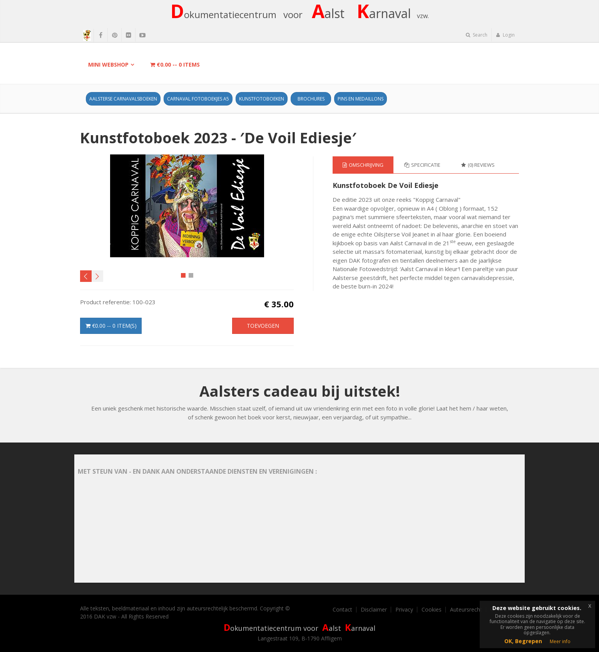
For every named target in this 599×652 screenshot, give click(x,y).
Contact (342, 610)
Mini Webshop (108, 64)
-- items (175, 64)
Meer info (560, 641)
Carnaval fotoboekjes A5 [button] (198, 99)
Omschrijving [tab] (363, 164)
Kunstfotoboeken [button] (261, 99)
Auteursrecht (466, 610)
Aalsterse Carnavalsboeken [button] (123, 99)
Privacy (404, 610)
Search (476, 35)
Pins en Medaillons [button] (360, 99)
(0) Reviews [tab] (478, 164)
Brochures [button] (311, 99)
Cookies (432, 610)
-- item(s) (111, 325)
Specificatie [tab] (422, 164)
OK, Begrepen (523, 641)
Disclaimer (374, 610)
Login (505, 35)
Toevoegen (263, 325)
